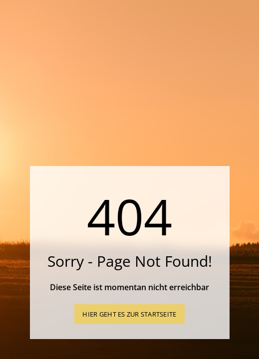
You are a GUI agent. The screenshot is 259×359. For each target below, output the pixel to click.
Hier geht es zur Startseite (129, 314)
